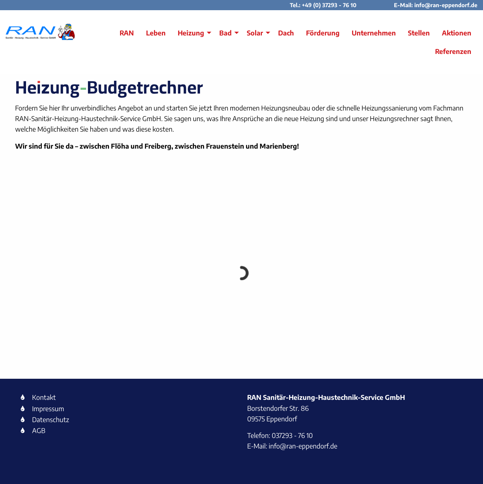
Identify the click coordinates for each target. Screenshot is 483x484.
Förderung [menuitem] (323, 33)
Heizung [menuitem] (191, 33)
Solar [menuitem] (255, 33)
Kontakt (44, 397)
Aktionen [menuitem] (456, 33)
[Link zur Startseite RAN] (40, 32)
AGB (38, 430)
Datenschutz (50, 419)
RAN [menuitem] (127, 33)
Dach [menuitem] (286, 33)
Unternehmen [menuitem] (374, 33)
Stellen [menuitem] (419, 33)
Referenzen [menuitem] (453, 51)
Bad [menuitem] (225, 33)
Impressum (48, 408)
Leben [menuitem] (156, 33)
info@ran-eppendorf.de (445, 5)
